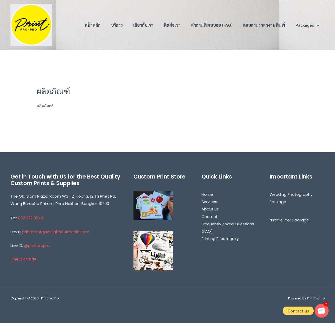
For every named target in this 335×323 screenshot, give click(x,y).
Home (207, 194)
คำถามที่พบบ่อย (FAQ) (212, 25)
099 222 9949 (30, 218)
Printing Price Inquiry (221, 238)
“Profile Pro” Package (290, 219)
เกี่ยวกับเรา (143, 25)
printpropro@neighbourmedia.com (56, 231)
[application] (316, 25)
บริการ (117, 25)
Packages (307, 25)
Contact (210, 216)
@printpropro (37, 245)
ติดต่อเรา (172, 25)
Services (210, 201)
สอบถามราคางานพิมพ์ (264, 25)
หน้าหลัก (92, 25)
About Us (210, 208)
